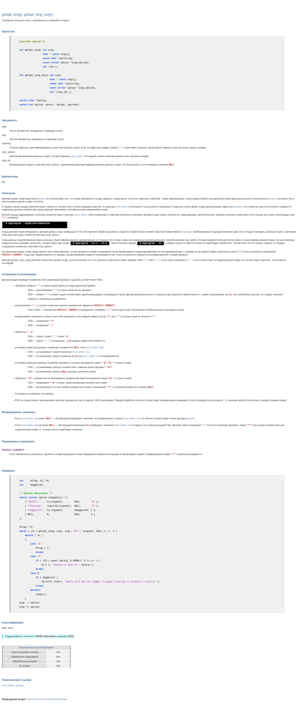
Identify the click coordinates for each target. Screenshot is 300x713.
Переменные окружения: (18, 441)
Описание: (9, 193)
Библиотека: (10, 176)
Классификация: (13, 622)
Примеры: (8, 470)
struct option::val (80, 352)
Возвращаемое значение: (19, 412)
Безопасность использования (36, 647)
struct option (76, 156)
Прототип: (8, 31)
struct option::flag (94, 347)
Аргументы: (10, 120)
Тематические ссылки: (17, 679)
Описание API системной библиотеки (47, 699)
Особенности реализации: (19, 274)
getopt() (42, 198)
